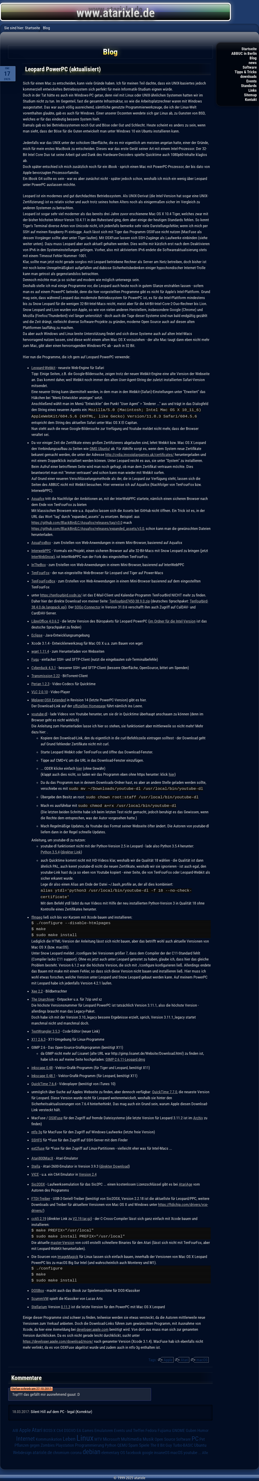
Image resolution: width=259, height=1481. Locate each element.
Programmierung (89, 1443)
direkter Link (71, 851)
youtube (190, 1451)
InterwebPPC (41, 550)
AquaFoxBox (41, 542)
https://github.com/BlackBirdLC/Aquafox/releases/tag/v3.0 (76, 522)
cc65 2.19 (38, 1217)
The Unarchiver (42, 997)
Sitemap (250, 95)
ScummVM (39, 1297)
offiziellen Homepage (89, 705)
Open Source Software (173, 1437)
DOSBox (37, 1289)
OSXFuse (56, 1116)
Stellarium (39, 1305)
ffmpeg (36, 915)
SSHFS (36, 1138)
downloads (248, 76)
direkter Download (114, 1164)
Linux (84, 1436)
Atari (184, 1358)
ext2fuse (38, 1146)
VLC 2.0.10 (39, 691)
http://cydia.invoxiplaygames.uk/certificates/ (139, 454)
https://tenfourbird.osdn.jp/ (61, 594)
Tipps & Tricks (246, 72)
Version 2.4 (87, 1172)
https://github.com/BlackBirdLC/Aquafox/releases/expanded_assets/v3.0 (87, 528)
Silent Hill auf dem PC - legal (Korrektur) (61, 1410)
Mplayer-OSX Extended (48, 699)
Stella (35, 1164)
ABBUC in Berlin (244, 53)
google (147, 1451)
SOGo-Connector (87, 606)
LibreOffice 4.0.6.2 (45, 620)
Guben (191, 1429)
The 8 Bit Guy (161, 1443)
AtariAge (185, 1182)
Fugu (35, 659)
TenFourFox (40, 572)
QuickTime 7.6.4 (43, 1082)
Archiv (198, 1116)
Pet (202, 1437)
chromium (61, 1451)
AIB (15, 1429)
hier (79, 768)
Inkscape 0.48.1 (43, 1074)
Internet (25, 1437)
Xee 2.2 (37, 989)
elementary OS (113, 1451)
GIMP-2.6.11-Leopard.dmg (125, 1057)
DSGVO (70, 1429)
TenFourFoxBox (43, 580)
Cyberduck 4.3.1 (43, 667)
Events (251, 81)
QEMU (122, 1443)
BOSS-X (49, 1429)
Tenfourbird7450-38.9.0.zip (129, 600)
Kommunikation (49, 1437)
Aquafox (37, 498)
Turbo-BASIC (183, 1443)
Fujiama (164, 1428)
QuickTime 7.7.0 (164, 1090)
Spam (133, 1443)
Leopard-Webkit (43, 367)
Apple (168, 1358)
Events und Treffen (129, 1429)
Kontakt (251, 99)
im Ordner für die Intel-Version (172, 620)
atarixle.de (42, 1451)
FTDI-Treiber (40, 1197)
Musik (148, 1437)
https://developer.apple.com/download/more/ (58, 1339)
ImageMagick (67, 1255)
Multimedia (131, 1437)
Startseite (249, 49)
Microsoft (111, 1437)
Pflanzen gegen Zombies (35, 1443)
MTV (98, 1437)
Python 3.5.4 (50, 851)
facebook (133, 1451)
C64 (60, 1429)
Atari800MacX (42, 1156)
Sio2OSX (38, 1182)
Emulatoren (103, 1428)
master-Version (62, 1241)
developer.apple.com (92, 1327)
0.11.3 (65, 1305)
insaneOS (161, 1451)
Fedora (151, 1428)
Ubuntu (200, 1443)
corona (76, 1451)
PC (195, 1437)
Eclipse (36, 634)
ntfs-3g (36, 1130)
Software (250, 67)
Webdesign (22, 1451)
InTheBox (38, 564)
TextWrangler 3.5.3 (45, 1029)
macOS (202, 1358)
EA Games (85, 1429)
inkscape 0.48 (42, 1066)
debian (91, 1450)
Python (110, 1443)
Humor (202, 1429)
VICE (35, 1172)
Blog (253, 58)
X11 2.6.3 (38, 1037)
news (253, 62)
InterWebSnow (42, 556)
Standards (249, 85)
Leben (69, 1437)
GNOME (178, 1428)
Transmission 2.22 (45, 675)
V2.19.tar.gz (82, 1217)
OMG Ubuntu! (100, 448)
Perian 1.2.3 (40, 683)
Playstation (65, 1443)
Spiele (144, 1443)
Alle (205, 1451)
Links (252, 90)
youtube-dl (39, 713)
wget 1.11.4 (40, 651)
